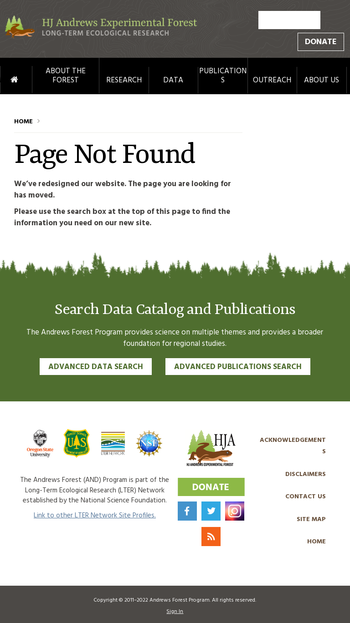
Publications (223, 76)
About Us (321, 80)
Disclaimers (305, 474)
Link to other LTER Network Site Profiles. (95, 515)
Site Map (311, 519)
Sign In (174, 611)
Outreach (272, 80)
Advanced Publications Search (238, 367)
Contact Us (305, 496)
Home (5, 80)
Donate (321, 42)
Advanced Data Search (95, 367)
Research (124, 80)
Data (173, 80)
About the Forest (66, 76)
